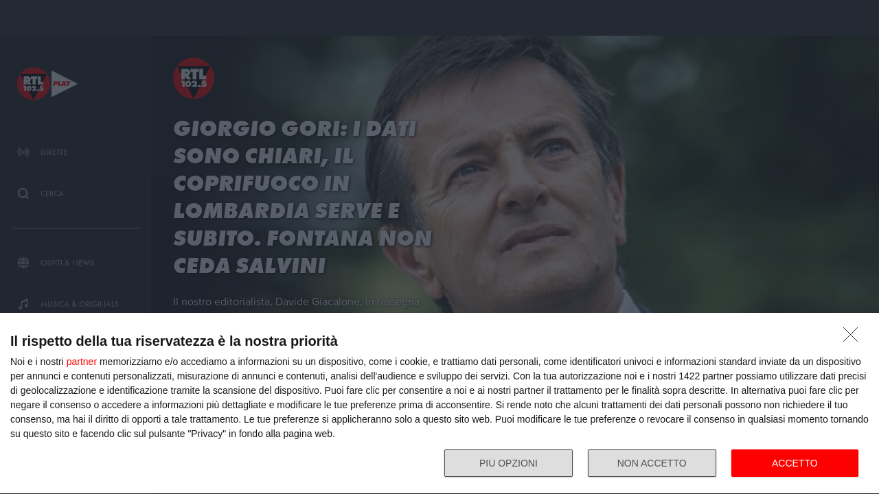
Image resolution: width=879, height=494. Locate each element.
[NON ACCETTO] (854, 338)
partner (82, 361)
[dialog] (439, 404)
